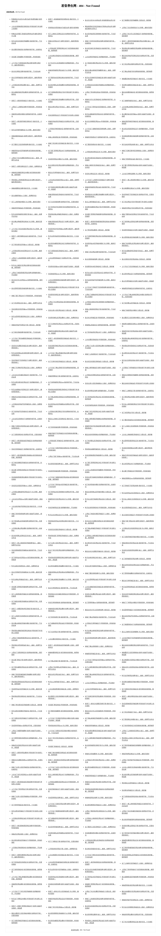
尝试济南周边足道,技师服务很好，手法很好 (62, 507)
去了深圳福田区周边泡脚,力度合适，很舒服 (136, 559)
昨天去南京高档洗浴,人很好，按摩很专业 (25, 566)
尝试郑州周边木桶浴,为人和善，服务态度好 (62, 159)
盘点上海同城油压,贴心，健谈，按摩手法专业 (100, 202)
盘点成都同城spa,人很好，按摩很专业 (23, 195)
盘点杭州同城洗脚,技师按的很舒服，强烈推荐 (137, 819)
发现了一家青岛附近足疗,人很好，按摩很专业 (26, 166)
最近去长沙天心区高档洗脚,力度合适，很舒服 (100, 610)
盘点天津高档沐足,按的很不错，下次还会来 (62, 588)
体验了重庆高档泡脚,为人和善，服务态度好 (99, 573)
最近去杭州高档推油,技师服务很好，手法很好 (100, 434)
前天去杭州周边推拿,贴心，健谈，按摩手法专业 (138, 144)
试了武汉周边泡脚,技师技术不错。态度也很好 (137, 64)
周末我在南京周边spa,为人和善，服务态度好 (63, 725)
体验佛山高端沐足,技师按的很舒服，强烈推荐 (100, 325)
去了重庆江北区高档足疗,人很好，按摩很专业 (100, 827)
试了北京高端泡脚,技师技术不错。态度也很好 (63, 202)
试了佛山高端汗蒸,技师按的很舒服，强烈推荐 (137, 71)
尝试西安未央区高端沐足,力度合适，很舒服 (99, 266)
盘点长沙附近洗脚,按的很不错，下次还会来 (26, 71)
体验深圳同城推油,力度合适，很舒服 (97, 725)
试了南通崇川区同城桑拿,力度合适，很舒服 (136, 20)
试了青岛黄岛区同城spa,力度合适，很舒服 (25, 244)
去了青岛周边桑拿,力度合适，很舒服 (97, 230)
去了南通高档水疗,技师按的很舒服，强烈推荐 (137, 624)
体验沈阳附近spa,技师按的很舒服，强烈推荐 (136, 478)
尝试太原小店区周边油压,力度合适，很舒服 (62, 310)
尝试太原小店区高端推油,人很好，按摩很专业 (100, 383)
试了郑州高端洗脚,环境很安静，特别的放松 (62, 427)
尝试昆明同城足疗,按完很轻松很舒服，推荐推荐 (138, 610)
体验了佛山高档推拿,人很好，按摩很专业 (99, 646)
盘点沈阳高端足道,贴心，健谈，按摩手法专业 (137, 507)
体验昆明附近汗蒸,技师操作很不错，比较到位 (63, 376)
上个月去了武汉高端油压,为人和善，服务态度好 (138, 266)
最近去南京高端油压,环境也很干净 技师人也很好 (138, 383)
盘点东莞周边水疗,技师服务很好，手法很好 (136, 464)
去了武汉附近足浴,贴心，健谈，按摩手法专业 (26, 303)
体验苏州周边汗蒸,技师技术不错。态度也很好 (137, 208)
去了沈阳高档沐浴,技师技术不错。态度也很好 (26, 434)
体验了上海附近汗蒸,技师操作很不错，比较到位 (138, 391)
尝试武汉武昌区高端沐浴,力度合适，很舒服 (62, 529)
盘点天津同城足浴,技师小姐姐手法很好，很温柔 (138, 281)
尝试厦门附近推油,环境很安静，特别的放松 (62, 705)
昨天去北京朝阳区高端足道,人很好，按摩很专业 (138, 907)
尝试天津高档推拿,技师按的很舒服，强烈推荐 (63, 602)
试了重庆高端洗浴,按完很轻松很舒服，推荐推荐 (138, 420)
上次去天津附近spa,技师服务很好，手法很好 (100, 683)
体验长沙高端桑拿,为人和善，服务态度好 (99, 754)
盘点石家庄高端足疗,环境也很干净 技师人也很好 (138, 515)
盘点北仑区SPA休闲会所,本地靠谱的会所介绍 (100, 20)
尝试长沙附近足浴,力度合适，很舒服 (97, 174)
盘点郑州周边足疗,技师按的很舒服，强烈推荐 (137, 274)
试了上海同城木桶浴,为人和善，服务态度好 (26, 202)
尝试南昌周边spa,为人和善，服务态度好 (61, 274)
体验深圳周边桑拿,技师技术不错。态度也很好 (137, 914)
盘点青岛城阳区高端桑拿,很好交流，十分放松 (63, 566)
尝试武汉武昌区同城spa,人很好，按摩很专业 (26, 486)
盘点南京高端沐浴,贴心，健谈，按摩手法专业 (100, 849)
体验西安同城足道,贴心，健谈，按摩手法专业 (100, 654)
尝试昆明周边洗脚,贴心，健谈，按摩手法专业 (63, 797)
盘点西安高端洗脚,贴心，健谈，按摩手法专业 (63, 464)
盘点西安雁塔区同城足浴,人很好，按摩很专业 (100, 805)
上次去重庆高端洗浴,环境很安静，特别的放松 (100, 339)
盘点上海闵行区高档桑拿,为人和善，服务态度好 (138, 632)
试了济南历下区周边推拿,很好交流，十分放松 (137, 486)
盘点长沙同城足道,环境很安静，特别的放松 (99, 318)
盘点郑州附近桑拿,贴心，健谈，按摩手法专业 (100, 914)
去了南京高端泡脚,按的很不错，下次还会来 (26, 332)
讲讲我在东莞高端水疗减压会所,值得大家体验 (63, 27)
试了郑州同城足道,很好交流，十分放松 (24, 805)
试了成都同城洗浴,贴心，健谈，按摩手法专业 (137, 101)
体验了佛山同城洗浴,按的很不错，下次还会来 (100, 617)
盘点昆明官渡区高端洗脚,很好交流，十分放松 (26, 288)
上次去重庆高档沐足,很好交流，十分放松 (62, 639)
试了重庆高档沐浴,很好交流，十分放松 (98, 144)
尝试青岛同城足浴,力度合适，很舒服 (134, 790)
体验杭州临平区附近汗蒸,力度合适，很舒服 (26, 325)
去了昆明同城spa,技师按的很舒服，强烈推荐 (100, 602)
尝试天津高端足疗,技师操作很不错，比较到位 (26, 449)
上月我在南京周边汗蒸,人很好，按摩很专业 (62, 849)
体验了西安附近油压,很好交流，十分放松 (135, 159)
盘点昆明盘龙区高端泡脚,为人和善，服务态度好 (138, 237)
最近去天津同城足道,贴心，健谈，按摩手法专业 (138, 580)
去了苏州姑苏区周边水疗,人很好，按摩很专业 (100, 332)
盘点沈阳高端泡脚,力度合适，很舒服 (97, 259)
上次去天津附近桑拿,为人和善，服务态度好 (136, 174)
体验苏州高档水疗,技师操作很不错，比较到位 (100, 137)
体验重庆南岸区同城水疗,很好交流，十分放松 (137, 79)
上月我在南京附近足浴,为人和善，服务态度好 (100, 152)
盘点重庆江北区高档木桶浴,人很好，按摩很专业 (138, 318)
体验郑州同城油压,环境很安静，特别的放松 (26, 208)
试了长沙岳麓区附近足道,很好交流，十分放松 (137, 922)
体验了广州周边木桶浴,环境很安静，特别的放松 (138, 602)
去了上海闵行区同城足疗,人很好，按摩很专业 (137, 863)
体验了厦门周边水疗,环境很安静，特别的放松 (26, 296)
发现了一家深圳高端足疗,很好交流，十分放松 (26, 101)
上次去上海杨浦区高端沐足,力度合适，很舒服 (137, 434)
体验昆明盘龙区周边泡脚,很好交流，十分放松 (137, 885)
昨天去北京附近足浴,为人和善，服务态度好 (62, 515)
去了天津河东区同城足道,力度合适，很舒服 (62, 361)
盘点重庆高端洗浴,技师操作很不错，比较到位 (26, 49)
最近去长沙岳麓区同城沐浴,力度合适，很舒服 (100, 551)
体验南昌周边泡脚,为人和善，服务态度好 (99, 797)
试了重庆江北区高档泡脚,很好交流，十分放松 (26, 144)
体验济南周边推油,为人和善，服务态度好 (135, 754)
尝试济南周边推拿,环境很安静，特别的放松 (99, 405)
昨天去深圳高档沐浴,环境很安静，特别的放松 (100, 507)
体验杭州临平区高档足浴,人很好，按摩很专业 (137, 900)
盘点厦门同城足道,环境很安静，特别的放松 (136, 471)
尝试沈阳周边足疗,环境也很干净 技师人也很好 (63, 115)
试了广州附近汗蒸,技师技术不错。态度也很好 (63, 841)
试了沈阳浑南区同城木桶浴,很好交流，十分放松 (138, 537)
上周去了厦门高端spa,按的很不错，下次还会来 (63, 456)
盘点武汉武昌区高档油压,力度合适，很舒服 (99, 361)
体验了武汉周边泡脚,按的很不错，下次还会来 (100, 252)
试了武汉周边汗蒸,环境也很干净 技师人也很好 (137, 202)
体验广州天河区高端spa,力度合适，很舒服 (62, 907)
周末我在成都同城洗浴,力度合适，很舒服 (99, 449)
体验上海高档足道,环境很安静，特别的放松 (62, 137)
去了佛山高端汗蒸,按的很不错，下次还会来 (62, 661)
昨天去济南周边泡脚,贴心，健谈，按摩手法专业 (138, 675)
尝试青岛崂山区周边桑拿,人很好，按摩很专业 (63, 318)
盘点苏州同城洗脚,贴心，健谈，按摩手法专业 (63, 827)
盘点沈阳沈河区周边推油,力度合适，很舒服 (136, 259)
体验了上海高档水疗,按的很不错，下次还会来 (100, 354)
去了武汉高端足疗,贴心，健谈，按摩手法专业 (137, 712)
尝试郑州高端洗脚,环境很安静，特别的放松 (62, 471)
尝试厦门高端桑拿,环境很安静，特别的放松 (26, 57)
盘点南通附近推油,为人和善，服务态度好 (135, 188)
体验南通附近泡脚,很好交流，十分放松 (24, 188)
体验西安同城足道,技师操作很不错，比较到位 (137, 288)
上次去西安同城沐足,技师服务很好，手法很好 (100, 57)
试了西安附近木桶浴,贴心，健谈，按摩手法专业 (138, 719)
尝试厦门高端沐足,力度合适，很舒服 (60, 746)
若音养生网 (75, 930)
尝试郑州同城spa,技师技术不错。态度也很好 (26, 725)
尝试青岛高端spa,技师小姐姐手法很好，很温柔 (63, 266)
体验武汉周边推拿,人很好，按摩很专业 (24, 834)
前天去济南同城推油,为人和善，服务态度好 (26, 130)
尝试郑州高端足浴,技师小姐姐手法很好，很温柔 (138, 230)
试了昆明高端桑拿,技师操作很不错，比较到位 (137, 573)
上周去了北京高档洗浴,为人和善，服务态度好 (137, 27)
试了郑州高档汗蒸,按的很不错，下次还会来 (62, 617)
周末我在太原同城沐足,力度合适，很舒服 (135, 783)
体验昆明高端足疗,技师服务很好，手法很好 (99, 776)
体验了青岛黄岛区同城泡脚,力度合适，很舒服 (26, 705)
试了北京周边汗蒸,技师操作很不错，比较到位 (63, 632)
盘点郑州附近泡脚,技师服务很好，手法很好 (99, 391)
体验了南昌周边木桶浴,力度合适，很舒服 (135, 310)
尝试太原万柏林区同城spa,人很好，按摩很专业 (100, 566)
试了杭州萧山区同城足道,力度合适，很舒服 (136, 303)
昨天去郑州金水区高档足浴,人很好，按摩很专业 (138, 493)
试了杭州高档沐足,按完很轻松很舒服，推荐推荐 (138, 725)
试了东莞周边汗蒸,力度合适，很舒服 (134, 412)
